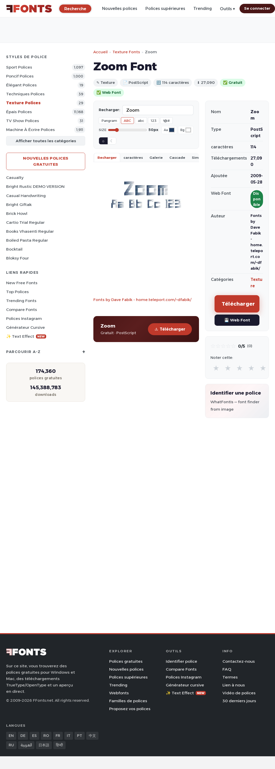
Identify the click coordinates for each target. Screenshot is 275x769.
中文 (92, 735)
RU (11, 745)
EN (11, 735)
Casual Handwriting (26, 195)
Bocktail (14, 249)
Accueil (100, 51)
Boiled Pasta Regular (27, 240)
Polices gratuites (126, 661)
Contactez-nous (238, 661)
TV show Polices (22, 120)
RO (46, 735)
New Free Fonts (22, 282)
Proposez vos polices (130, 708)
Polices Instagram (24, 318)
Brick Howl (16, 213)
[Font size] (127, 130)
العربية (26, 745)
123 (153, 121)
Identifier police (181, 661)
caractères (133, 157)
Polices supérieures (165, 8)
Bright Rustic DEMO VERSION (35, 186)
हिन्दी (59, 745)
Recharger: (109, 110)
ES (34, 735)
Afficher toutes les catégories (46, 140)
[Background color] (188, 130)
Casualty (14, 177)
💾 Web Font (237, 320)
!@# (166, 121)
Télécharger (170, 329)
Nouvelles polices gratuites (45, 161)
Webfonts (119, 692)
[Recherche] (75, 8)
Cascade (177, 157)
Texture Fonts (126, 51)
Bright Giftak (19, 204)
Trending (202, 8)
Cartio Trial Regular (25, 222)
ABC (127, 121)
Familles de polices (128, 700)
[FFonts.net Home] (29, 9)
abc (141, 121)
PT (79, 735)
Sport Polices (19, 67)
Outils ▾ (227, 8)
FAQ (226, 669)
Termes (230, 677)
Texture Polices (23, 102)
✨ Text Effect (26, 336)
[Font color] (172, 130)
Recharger (107, 157)
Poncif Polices (20, 76)
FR (58, 735)
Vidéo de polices (239, 692)
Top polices (17, 291)
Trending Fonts (21, 300)
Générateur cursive (25, 327)
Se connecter (257, 8)
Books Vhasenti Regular (30, 231)
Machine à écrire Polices (30, 129)
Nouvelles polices (119, 8)
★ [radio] (216, 367)
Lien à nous (233, 685)
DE (23, 735)
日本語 (44, 745)
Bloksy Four (17, 258)
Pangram (109, 121)
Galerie (156, 157)
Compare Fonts (21, 309)
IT (68, 735)
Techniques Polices (25, 94)
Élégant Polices (21, 85)
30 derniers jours (239, 700)
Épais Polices (19, 111)
